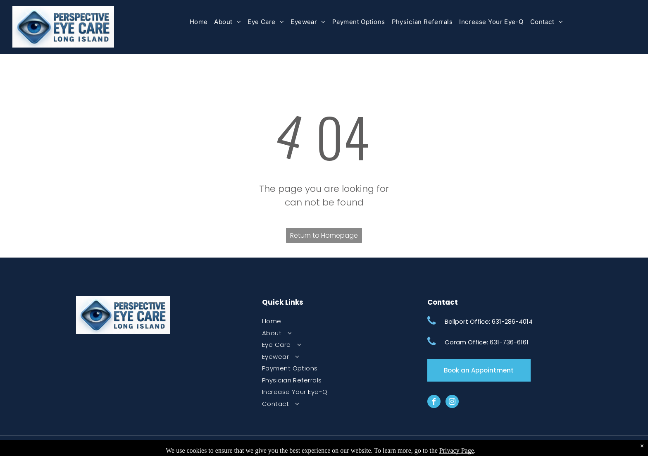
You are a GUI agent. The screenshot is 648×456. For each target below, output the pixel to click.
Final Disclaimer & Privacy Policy (259, 446)
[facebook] (434, 402)
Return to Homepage (324, 235)
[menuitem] (198, 22)
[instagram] (452, 402)
